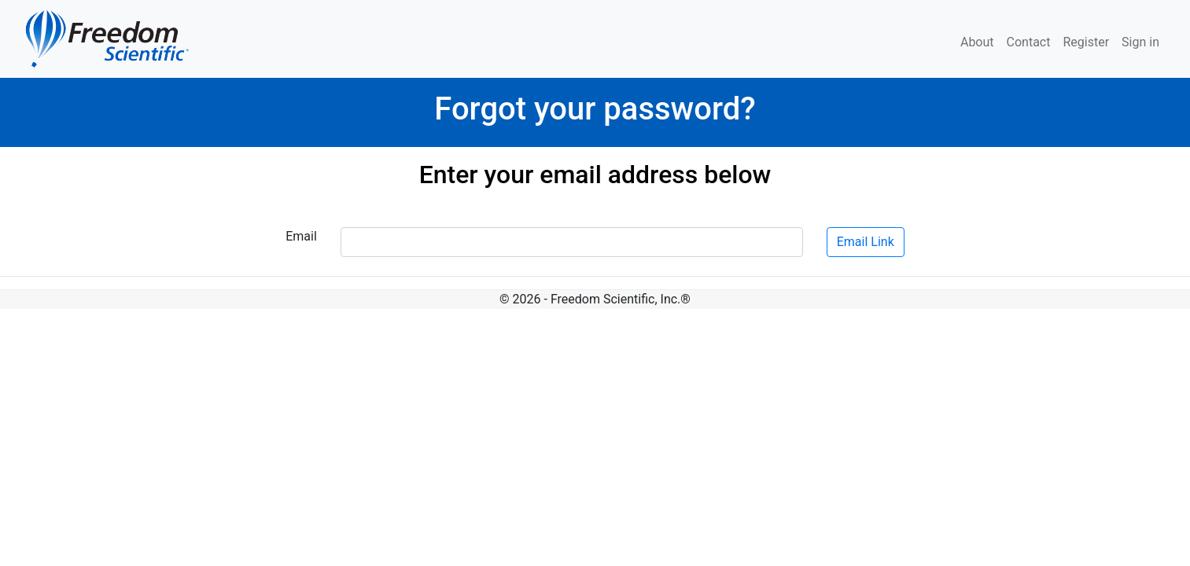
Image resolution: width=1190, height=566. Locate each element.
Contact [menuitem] (1029, 42)
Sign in (1140, 42)
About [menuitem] (977, 42)
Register (1086, 42)
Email (301, 236)
